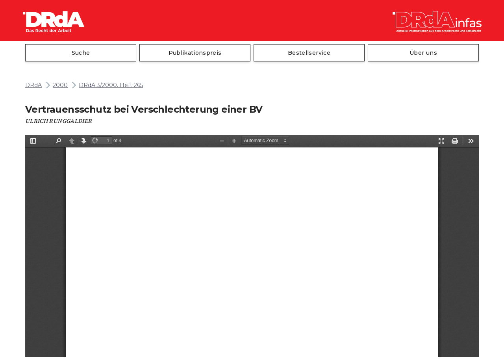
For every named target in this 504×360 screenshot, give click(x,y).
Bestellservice (309, 52)
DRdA (33, 85)
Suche (81, 52)
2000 (60, 85)
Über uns (423, 52)
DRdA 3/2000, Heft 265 (111, 85)
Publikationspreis (195, 52)
